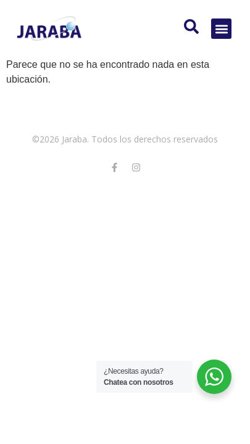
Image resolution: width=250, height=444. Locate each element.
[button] (221, 28)
